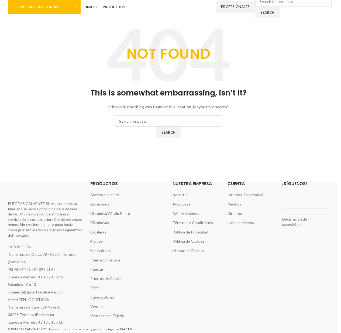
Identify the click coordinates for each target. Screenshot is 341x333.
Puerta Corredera (105, 260)
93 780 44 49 (20, 269)
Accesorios (99, 204)
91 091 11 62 (45, 269)
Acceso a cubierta (105, 194)
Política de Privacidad (190, 232)
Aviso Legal (182, 204)
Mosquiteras (101, 250)
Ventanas (98, 306)
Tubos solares (102, 297)
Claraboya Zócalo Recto (110, 213)
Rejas (94, 287)
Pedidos (234, 204)
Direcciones (237, 213)
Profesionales (235, 7)
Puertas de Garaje (105, 278)
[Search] (168, 121)
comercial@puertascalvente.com (36, 292)
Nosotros (180, 194)
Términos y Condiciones (193, 222)
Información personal (245, 194)
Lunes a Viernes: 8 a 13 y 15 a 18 (36, 322)
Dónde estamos (186, 213)
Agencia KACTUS (120, 329)
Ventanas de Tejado (107, 315)
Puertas (97, 269)
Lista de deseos (241, 222)
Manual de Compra (188, 250)
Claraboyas (99, 222)
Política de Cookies (189, 241)
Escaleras (98, 232)
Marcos (96, 241)
